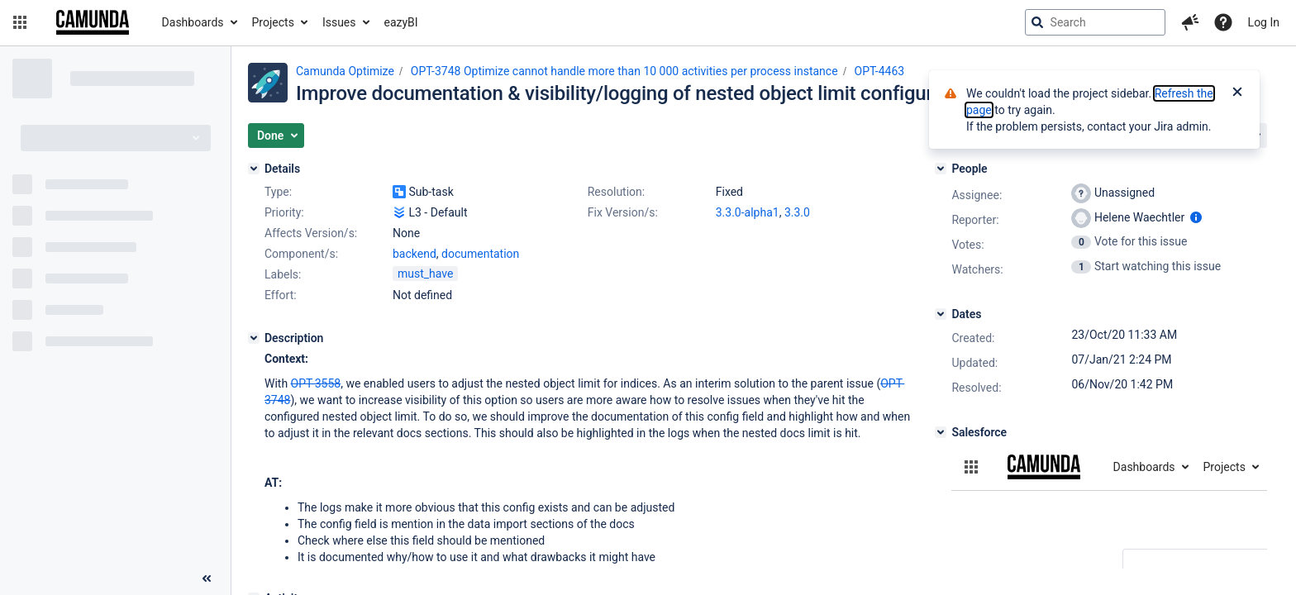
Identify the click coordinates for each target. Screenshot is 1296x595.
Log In (1263, 22)
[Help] (1223, 22)
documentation (480, 253)
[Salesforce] (940, 432)
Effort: (280, 295)
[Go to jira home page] (92, 22)
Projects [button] (273, 22)
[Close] (1237, 93)
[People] (940, 168)
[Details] (254, 168)
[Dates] (940, 314)
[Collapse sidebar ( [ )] (206, 578)
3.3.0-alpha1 (747, 212)
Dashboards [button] (193, 22)
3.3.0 (797, 212)
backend (414, 253)
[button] (19, 22)
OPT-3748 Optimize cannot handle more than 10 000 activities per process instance (624, 71)
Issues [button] (339, 22)
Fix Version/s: (623, 212)
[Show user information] (1196, 217)
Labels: (282, 274)
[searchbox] (1095, 22)
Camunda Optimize (345, 71)
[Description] (254, 338)
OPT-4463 (880, 71)
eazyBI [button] (401, 22)
